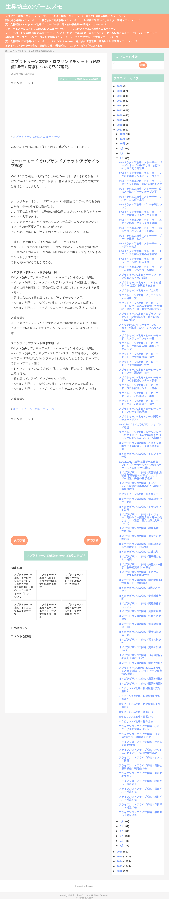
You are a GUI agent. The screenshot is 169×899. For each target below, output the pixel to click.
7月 (122, 158)
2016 (120, 851)
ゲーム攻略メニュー (117, 32)
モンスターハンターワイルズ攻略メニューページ (44, 37)
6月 (122, 821)
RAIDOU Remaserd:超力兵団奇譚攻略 (74, 41)
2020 (120, 115)
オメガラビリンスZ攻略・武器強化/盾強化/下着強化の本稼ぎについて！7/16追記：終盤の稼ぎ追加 (140, 475)
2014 (120, 861)
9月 (122, 148)
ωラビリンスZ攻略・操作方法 (136, 721)
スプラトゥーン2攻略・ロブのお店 (138, 290)
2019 (120, 120)
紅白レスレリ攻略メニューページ (118, 41)
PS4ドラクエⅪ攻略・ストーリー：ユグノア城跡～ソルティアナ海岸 (140, 214)
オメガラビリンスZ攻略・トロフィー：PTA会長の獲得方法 (139, 574)
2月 (122, 840)
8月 (122, 153)
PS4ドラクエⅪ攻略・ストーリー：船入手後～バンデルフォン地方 (140, 229)
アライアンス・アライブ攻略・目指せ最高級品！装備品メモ (140, 767)
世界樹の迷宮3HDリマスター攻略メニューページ (112, 20)
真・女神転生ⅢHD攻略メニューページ (84, 24)
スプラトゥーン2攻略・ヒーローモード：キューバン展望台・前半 (140, 402)
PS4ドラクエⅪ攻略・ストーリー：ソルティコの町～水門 (140, 198)
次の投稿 (19, 540)
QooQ (90, 898)
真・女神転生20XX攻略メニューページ (27, 41)
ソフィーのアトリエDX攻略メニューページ (29, 32)
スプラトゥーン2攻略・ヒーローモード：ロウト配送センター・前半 (140, 387)
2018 (120, 124)
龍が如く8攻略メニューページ (22, 20)
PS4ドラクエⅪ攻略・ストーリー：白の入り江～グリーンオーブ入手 (140, 190)
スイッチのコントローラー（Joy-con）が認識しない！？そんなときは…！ (140, 327)
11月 (123, 138)
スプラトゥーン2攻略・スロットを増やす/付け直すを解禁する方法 (140, 284)
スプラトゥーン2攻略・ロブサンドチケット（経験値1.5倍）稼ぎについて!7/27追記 (140, 316)
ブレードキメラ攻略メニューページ (63, 16)
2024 (120, 95)
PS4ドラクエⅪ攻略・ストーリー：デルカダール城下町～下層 (140, 261)
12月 (123, 134)
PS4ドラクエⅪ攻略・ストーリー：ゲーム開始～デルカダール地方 (140, 268)
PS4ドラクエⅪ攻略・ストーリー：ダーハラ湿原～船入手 (140, 237)
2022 (120, 105)
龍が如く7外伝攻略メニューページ (62, 20)
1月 (122, 845)
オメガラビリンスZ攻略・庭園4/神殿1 (140, 678)
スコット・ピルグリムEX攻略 (85, 45)
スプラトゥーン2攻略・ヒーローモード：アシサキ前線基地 (140, 410)
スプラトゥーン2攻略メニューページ (36, 136)
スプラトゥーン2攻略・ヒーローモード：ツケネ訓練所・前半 (140, 371)
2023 (120, 100)
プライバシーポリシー (144, 32)
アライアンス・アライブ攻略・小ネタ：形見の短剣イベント (139, 728)
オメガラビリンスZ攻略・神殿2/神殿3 (140, 663)
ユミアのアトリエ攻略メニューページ (96, 37)
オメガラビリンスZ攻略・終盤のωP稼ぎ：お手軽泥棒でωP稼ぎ (140, 566)
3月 (122, 835)
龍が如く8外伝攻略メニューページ (106, 16)
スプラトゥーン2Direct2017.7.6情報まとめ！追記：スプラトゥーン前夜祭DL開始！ (140, 670)
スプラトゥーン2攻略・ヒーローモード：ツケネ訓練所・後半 (140, 363)
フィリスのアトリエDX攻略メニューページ (91, 28)
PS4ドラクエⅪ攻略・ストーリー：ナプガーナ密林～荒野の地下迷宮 (140, 253)
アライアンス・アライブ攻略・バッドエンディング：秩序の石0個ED (140, 751)
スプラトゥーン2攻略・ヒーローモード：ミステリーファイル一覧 (140, 337)
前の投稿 (92, 540)
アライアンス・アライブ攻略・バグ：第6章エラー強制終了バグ (140, 736)
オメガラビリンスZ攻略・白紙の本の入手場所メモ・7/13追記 (140, 545)
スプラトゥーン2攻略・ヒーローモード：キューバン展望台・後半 (140, 395)
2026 (120, 86)
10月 (123, 143)
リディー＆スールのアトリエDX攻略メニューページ (35, 28)
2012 (120, 871)
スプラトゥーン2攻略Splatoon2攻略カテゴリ (56, 555)
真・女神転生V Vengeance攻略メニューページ (32, 24)
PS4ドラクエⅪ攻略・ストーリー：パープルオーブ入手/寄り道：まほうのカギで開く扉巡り (140, 165)
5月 (122, 826)
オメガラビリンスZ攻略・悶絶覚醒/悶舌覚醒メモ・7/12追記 (140, 581)
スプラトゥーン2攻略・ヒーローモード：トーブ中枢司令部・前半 (140, 355)
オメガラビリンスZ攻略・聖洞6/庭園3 (140, 683)
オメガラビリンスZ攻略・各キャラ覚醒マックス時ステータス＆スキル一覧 (140, 446)
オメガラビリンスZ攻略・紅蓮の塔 (139, 551)
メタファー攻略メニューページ (23, 16)
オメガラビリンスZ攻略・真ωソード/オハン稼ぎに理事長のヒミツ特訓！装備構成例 (140, 486)
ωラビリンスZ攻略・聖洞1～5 (136, 711)
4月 (122, 831)
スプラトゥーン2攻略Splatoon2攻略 (79, 79)
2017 (120, 129)
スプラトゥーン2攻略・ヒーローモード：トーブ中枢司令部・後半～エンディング (140, 346)
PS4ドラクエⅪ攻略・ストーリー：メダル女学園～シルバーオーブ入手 (140, 175)
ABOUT (9, 37)
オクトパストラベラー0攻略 (21, 45)
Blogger (89, 886)
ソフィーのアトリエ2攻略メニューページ (80, 32)
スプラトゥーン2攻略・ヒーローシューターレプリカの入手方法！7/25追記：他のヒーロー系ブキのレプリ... (140, 306)
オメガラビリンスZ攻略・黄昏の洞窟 (140, 611)
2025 (120, 91)
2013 (120, 866)
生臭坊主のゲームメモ (34, 6)
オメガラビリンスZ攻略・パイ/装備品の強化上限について (140, 657)
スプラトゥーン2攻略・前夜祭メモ (138, 494)
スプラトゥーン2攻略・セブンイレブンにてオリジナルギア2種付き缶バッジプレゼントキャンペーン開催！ (140, 435)
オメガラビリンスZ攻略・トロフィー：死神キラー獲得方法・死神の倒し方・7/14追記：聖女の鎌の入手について (140, 519)
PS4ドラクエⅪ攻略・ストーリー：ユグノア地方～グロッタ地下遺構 (140, 221)
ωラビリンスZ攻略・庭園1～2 (136, 716)
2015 (120, 856)
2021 (120, 110)
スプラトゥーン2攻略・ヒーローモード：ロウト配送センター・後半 (140, 379)
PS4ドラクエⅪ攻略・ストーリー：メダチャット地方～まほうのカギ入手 (140, 182)
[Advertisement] (56, 108)
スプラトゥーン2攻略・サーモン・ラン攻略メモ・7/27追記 (140, 276)
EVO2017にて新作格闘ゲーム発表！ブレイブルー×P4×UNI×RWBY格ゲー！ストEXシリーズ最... (140, 464)
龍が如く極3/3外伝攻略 (53, 45)
